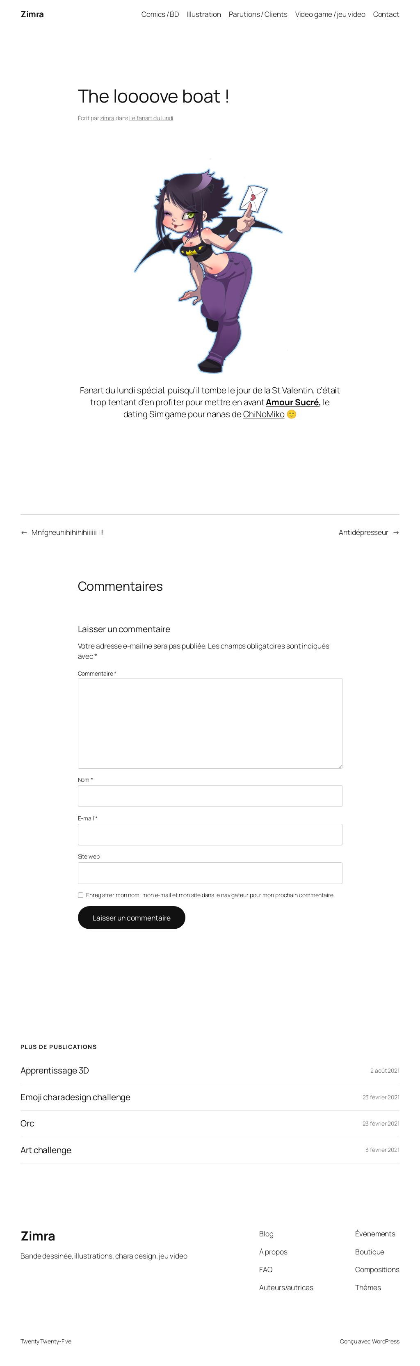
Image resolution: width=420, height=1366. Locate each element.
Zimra (32, 14)
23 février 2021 (381, 1097)
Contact (386, 14)
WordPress (385, 1341)
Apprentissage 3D (55, 1070)
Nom (86, 780)
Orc (27, 1123)
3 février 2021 (382, 1150)
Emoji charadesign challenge (75, 1097)
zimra (107, 118)
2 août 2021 (384, 1070)
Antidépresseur (363, 532)
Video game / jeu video (330, 14)
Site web (89, 856)
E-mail (88, 818)
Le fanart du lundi (151, 118)
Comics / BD (160, 14)
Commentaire (97, 673)
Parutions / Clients (258, 14)
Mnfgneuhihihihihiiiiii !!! (68, 532)
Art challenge (46, 1150)
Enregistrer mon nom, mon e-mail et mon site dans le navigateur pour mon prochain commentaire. (210, 895)
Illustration (204, 14)
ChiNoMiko (264, 414)
